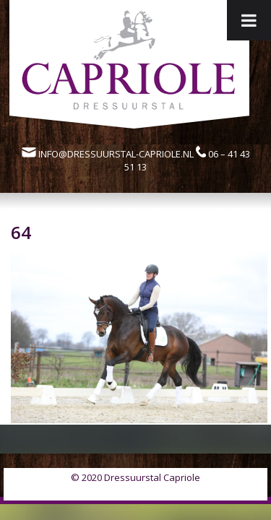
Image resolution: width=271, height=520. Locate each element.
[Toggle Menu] (249, 20)
